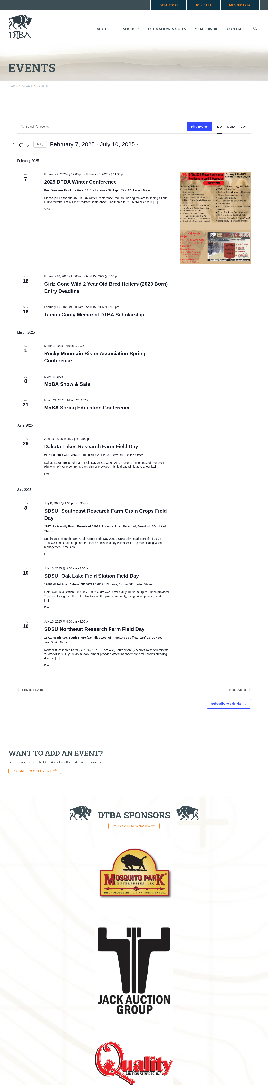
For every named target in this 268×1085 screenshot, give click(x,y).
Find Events (199, 126)
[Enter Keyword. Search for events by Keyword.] (102, 126)
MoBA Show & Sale (67, 384)
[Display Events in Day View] (243, 126)
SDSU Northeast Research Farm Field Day (94, 629)
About (103, 29)
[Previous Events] (19, 145)
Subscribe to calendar (226, 704)
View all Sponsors (134, 826)
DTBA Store (169, 5)
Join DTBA (203, 5)
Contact (236, 29)
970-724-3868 (154, 1049)
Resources (129, 29)
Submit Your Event (35, 771)
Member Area (239, 5)
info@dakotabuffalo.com (204, 1049)
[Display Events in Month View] (231, 126)
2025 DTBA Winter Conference (80, 182)
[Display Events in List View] (219, 126)
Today (40, 144)
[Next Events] (27, 145)
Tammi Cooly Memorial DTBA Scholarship (94, 314)
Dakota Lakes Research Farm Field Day (91, 446)
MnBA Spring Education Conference (87, 407)
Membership (206, 29)
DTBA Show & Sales (167, 29)
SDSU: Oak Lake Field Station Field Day (91, 576)
